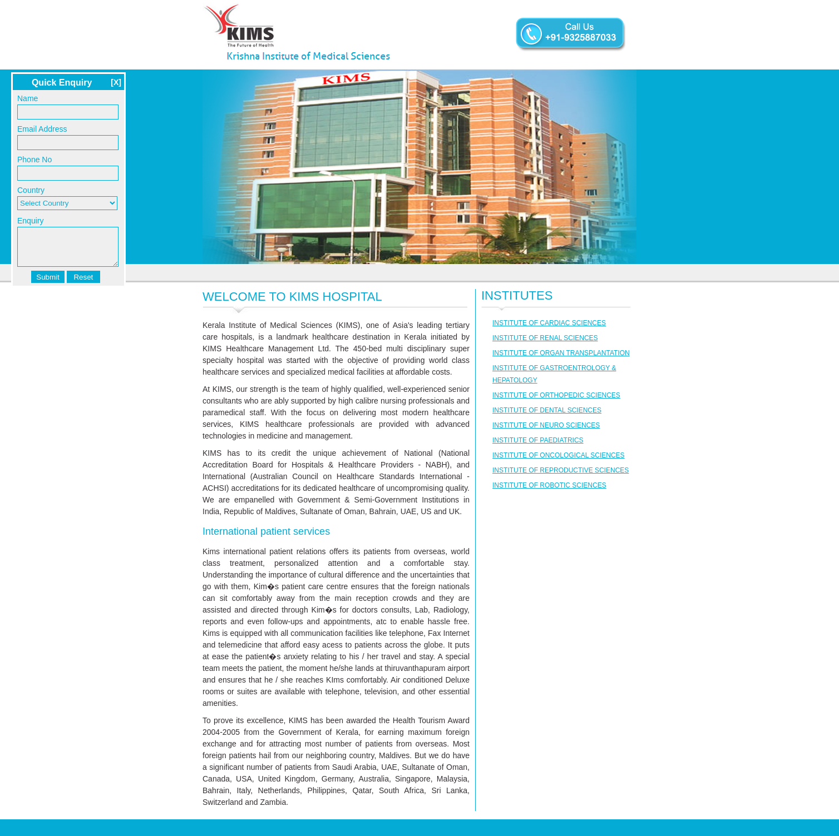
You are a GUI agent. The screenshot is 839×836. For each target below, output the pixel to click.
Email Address (42, 129)
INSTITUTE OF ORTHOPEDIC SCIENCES (556, 395)
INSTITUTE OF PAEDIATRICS (538, 440)
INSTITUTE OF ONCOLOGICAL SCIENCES (558, 455)
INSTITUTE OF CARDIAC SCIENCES (549, 323)
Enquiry (30, 220)
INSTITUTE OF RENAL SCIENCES (545, 338)
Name (27, 98)
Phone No (34, 159)
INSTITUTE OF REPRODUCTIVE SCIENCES (560, 470)
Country (31, 190)
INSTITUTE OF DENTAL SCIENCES (546, 410)
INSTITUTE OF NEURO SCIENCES (546, 425)
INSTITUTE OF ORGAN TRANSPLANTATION (561, 353)
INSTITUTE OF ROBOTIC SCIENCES (549, 485)
